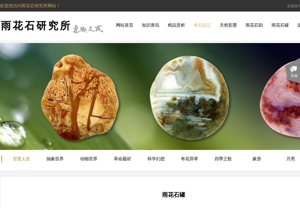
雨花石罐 (280, 25)
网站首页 (124, 25)
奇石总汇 (202, 25)
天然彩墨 (228, 25)
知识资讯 (150, 25)
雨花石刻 (254, 25)
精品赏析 (176, 25)
